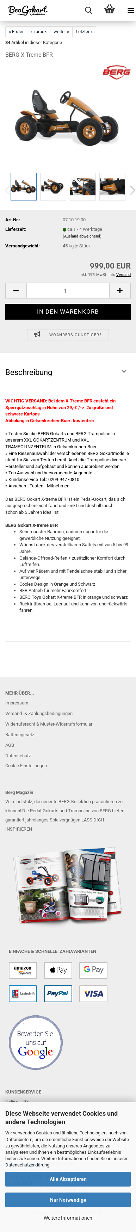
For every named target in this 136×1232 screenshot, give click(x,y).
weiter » (61, 31)
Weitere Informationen (68, 1218)
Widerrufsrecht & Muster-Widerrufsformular (48, 724)
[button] (15, 290)
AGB (9, 745)
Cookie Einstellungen (26, 765)
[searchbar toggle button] (88, 10)
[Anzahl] (68, 290)
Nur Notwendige (68, 1200)
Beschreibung (28, 372)
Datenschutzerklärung (27, 1165)
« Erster (16, 31)
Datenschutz (18, 755)
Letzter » (84, 31)
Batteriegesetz (19, 734)
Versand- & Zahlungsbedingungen (39, 713)
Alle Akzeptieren (68, 1179)
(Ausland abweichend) (82, 236)
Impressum (16, 703)
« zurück (38, 31)
